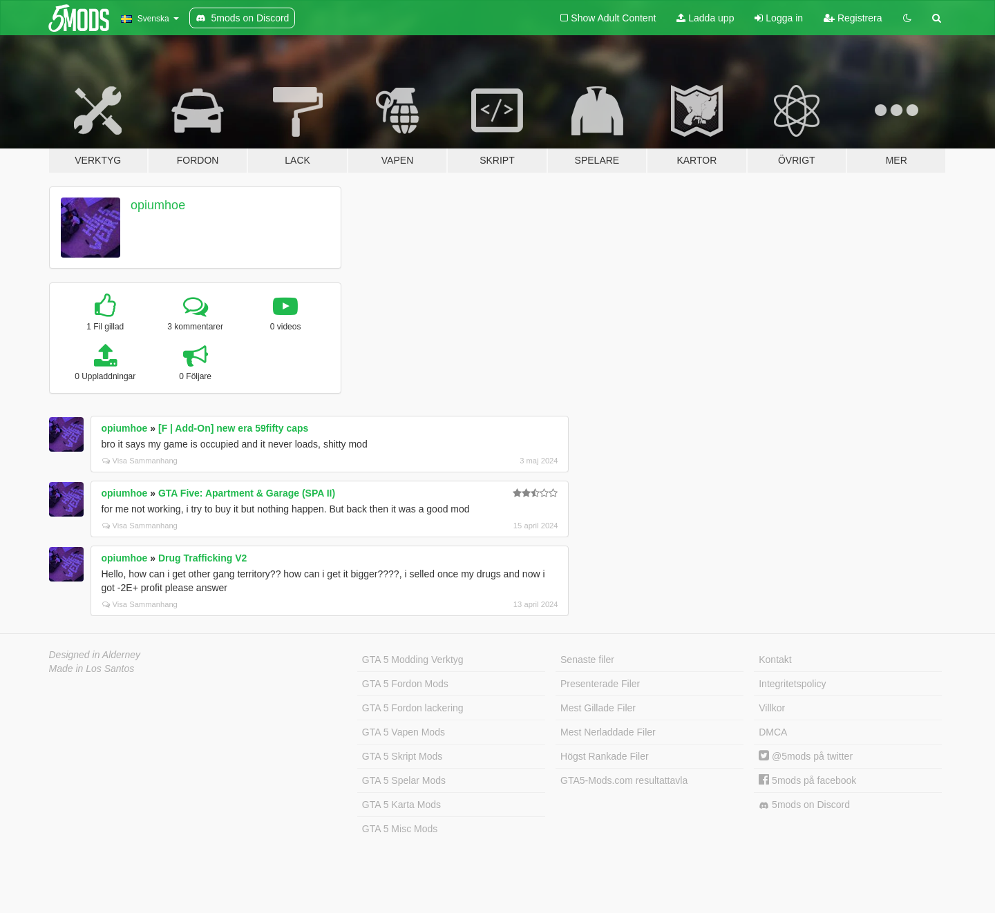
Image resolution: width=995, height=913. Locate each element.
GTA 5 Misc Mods (399, 828)
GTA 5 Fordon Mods (405, 683)
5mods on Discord (804, 805)
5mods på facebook (807, 780)
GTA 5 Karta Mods (401, 804)
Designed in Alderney (95, 654)
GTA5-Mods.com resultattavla (624, 780)
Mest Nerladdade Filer (608, 732)
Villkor (772, 707)
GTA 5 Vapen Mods (403, 732)
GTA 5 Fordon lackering (413, 707)
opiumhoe (158, 205)
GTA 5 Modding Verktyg (413, 659)
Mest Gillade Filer (598, 707)
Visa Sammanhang (140, 460)
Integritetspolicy (792, 683)
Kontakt (775, 659)
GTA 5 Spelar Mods (404, 780)
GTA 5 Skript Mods (402, 756)
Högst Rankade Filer (604, 756)
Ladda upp (705, 17)
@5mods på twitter (806, 756)
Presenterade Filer (600, 683)
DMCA (773, 732)
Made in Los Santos (92, 668)
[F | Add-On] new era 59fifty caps (233, 428)
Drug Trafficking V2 (202, 558)
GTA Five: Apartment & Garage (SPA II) (246, 493)
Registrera (853, 17)
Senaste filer (587, 659)
